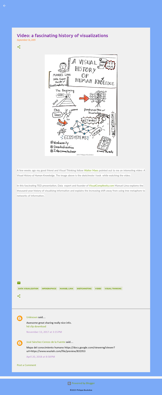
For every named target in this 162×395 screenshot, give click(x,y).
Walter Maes (91, 170)
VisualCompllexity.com (101, 185)
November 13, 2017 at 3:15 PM (44, 332)
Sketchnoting (84, 288)
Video (98, 288)
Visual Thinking (113, 288)
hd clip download (36, 326)
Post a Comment (26, 365)
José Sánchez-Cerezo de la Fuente (45, 342)
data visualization (28, 288)
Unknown (31, 317)
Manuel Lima (66, 288)
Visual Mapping (27, 6)
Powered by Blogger (81, 383)
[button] (19, 47)
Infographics (49, 288)
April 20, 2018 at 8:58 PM (40, 356)
